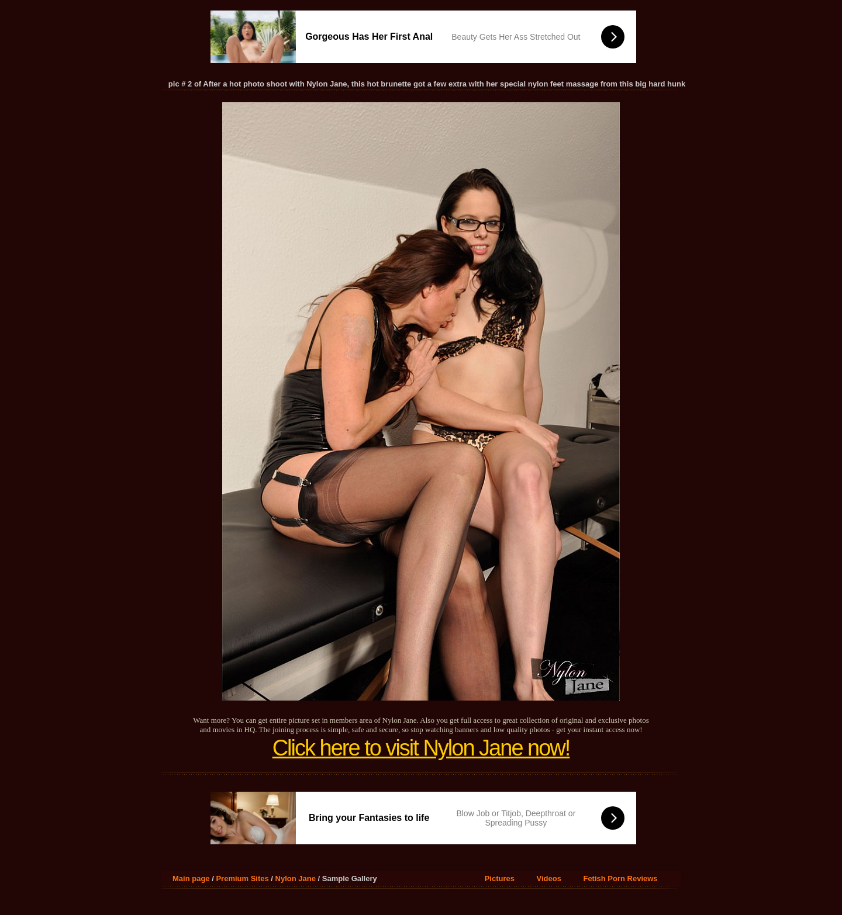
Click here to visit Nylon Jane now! (421, 748)
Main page (191, 878)
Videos (549, 878)
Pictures (500, 878)
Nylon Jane (295, 878)
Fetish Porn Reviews (620, 878)
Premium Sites (242, 878)
